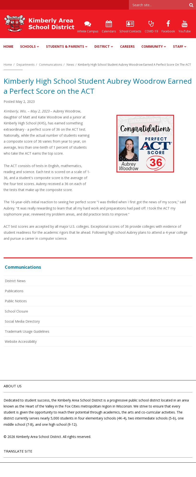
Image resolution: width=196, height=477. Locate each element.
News (70, 65)
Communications (50, 65)
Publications (14, 291)
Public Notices (16, 301)
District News (15, 281)
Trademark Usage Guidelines (27, 331)
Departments (26, 65)
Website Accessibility (21, 341)
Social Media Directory (22, 321)
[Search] (191, 5)
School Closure (16, 311)
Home (8, 65)
